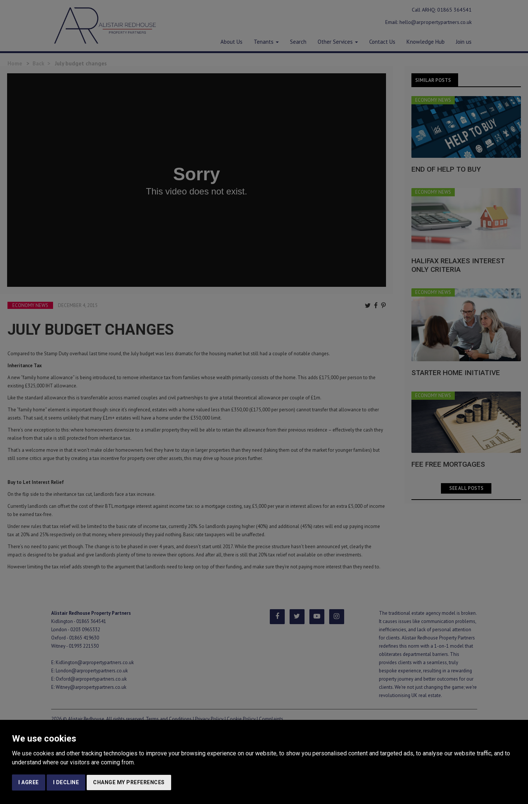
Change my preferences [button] (129, 782)
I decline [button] (66, 782)
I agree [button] (28, 782)
